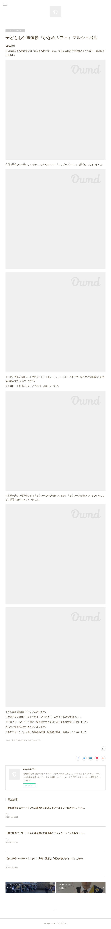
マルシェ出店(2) (11, 740)
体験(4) (20, 740)
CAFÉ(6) (37, 740)
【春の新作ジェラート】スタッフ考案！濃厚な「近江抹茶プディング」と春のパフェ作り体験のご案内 (56, 859)
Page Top (55, 911)
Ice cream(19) (28, 740)
